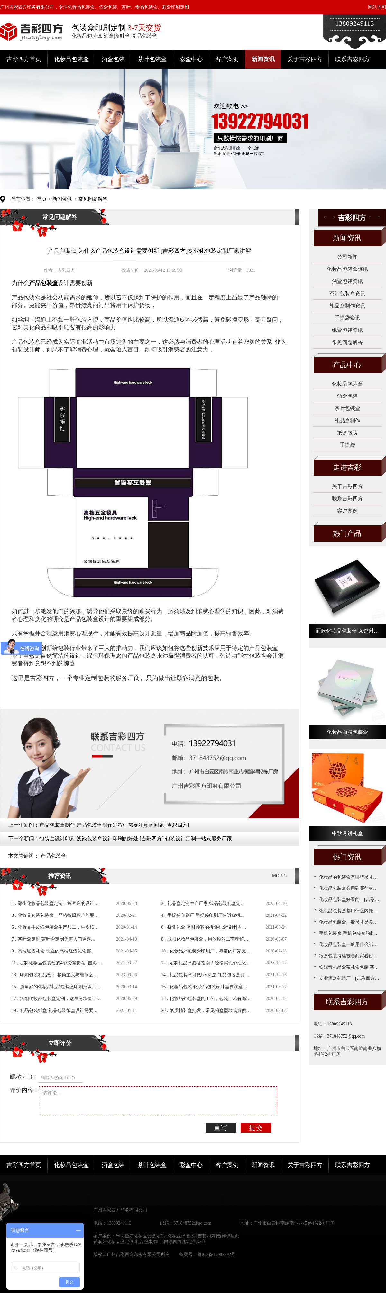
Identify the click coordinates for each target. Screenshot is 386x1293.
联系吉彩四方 (352, 59)
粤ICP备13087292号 (216, 1254)
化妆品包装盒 (71, 59)
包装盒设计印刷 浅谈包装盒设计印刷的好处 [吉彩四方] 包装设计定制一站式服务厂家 (135, 838)
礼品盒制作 (347, 420)
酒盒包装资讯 (347, 281)
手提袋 (347, 445)
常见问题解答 (92, 199)
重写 (221, 1127)
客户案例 (227, 59)
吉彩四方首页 (23, 59)
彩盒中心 (191, 59)
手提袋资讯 (347, 318)
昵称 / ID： (24, 1077)
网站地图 (377, 7)
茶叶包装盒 (152, 59)
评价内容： (24, 1090)
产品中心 (347, 365)
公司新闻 (347, 257)
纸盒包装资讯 (347, 330)
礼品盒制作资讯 (347, 305)
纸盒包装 (347, 432)
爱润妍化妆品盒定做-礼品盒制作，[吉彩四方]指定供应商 (149, 1241)
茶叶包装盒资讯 (347, 293)
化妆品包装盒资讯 (347, 269)
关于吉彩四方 (305, 59)
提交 (256, 1127)
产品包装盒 (53, 856)
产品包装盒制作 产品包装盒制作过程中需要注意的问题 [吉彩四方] (114, 825)
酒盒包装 (113, 59)
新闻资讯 (263, 59)
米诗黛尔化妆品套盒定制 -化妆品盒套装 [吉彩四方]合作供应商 (178, 1236)
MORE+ (280, 875)
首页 (42, 199)
